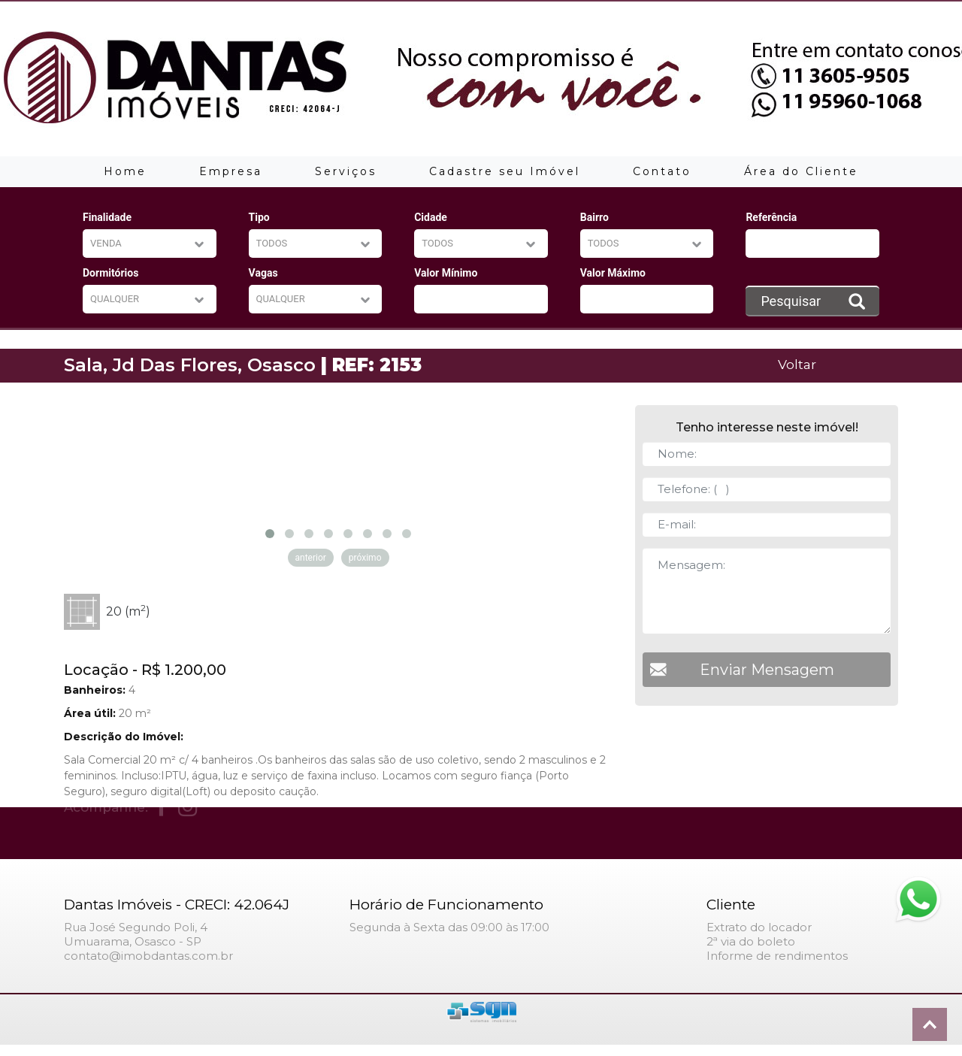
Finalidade (107, 217)
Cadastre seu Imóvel (504, 171)
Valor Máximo (613, 273)
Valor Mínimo (445, 273)
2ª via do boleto (750, 941)
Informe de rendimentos (777, 956)
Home (125, 171)
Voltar (797, 364)
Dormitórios (110, 273)
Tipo (259, 217)
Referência (771, 217)
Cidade (430, 217)
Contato (662, 171)
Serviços (346, 171)
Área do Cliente (801, 171)
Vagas (263, 273)
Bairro (594, 217)
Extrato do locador (759, 927)
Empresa (230, 171)
